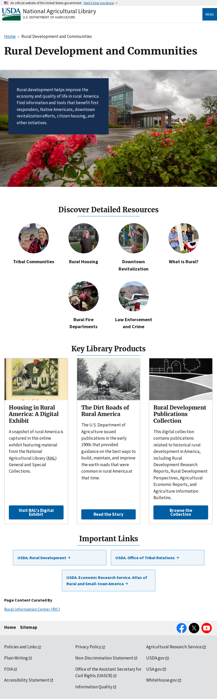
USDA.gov (155, 658)
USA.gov (154, 669)
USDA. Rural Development (44, 557)
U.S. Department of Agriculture (49, 17)
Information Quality (93, 687)
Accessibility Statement (26, 680)
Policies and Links (20, 647)
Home (10, 627)
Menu (210, 14)
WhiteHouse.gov (161, 680)
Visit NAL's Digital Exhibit (36, 512)
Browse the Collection (181, 512)
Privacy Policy (88, 647)
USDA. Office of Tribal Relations (147, 557)
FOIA (8, 669)
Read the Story (108, 514)
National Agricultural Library (59, 11)
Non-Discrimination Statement (104, 658)
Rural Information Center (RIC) (32, 609)
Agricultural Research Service (174, 647)
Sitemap (28, 627)
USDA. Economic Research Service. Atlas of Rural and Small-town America (106, 580)
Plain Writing (16, 658)
